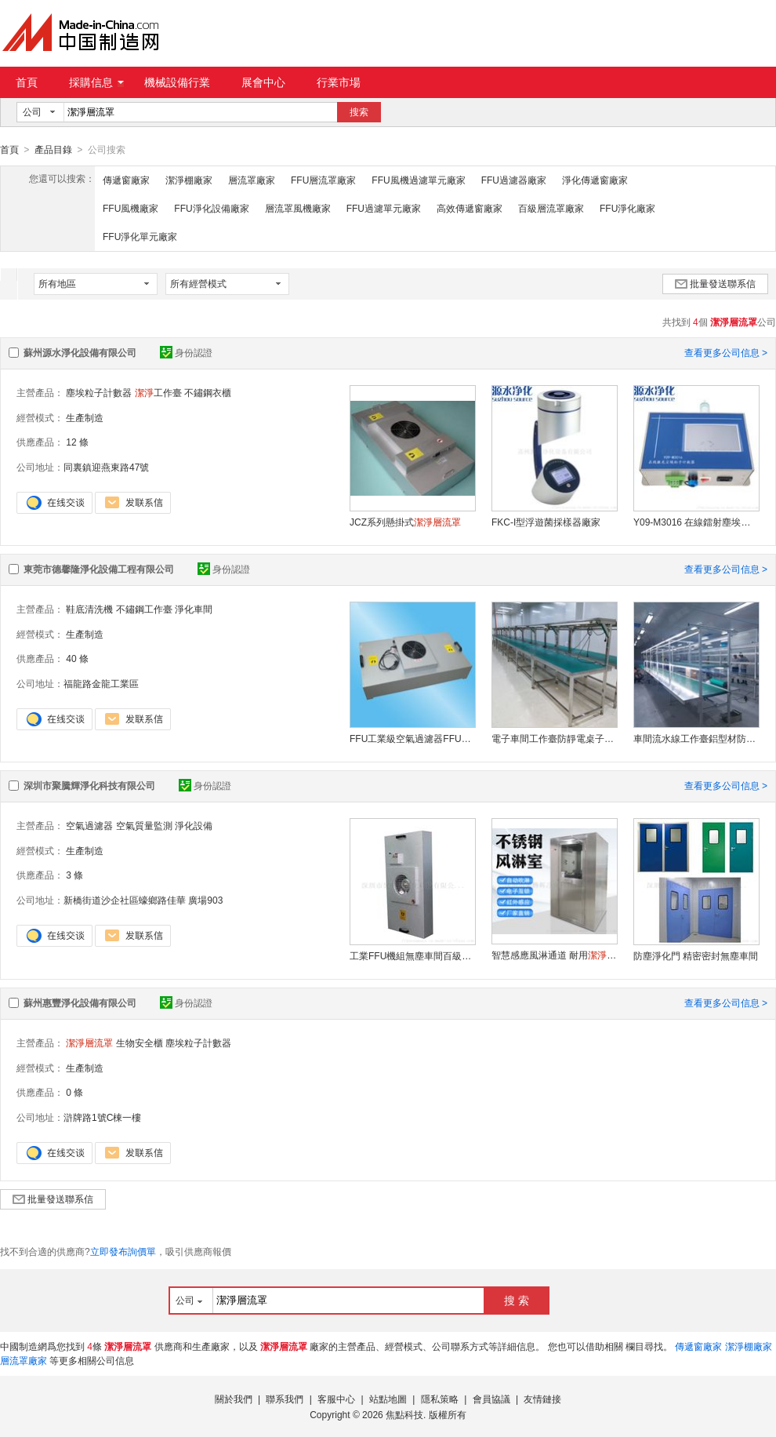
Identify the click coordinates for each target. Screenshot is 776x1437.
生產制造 (84, 417)
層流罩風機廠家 (298, 207)
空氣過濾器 (89, 825)
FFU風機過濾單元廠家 (418, 179)
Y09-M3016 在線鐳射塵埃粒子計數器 (696, 521)
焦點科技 (404, 1414)
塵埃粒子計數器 (99, 392)
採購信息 (96, 82)
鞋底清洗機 (89, 608)
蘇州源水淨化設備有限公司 (80, 352)
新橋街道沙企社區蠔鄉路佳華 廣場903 (143, 899)
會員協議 (491, 1398)
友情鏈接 (542, 1398)
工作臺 (158, 392)
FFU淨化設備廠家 (211, 207)
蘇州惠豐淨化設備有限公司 (80, 1002)
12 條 (77, 441)
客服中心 (336, 1398)
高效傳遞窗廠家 (469, 207)
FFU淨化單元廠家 (140, 236)
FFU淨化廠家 (627, 207)
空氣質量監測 (144, 825)
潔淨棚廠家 (188, 179)
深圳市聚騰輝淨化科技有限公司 (89, 785)
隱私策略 (440, 1398)
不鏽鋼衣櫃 (207, 392)
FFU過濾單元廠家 (383, 207)
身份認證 (186, 352)
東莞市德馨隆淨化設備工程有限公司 (99, 568)
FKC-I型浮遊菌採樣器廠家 (545, 521)
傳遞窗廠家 (126, 179)
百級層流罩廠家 (551, 207)
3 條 (74, 874)
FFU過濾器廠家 (513, 179)
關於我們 (233, 1398)
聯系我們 (284, 1398)
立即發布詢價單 (123, 1251)
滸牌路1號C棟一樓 (102, 1116)
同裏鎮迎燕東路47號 (106, 466)
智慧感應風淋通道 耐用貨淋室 (554, 954)
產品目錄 (53, 149)
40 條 (77, 658)
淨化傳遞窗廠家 (595, 179)
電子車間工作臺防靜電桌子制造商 (554, 738)
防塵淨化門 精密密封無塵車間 (695, 955)
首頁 (27, 82)
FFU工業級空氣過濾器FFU (412, 738)
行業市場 (339, 82)
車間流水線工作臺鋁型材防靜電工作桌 (696, 738)
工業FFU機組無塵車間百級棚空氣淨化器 (412, 955)
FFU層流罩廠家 (323, 179)
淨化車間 (193, 608)
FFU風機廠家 (130, 207)
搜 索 (516, 1299)
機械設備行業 (177, 82)
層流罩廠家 (251, 179)
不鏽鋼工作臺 (144, 608)
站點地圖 (388, 1398)
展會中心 (263, 82)
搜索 (359, 112)
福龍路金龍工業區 (101, 683)
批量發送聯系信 (715, 283)
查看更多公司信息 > (725, 352)
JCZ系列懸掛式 (405, 521)
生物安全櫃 (139, 1042)
